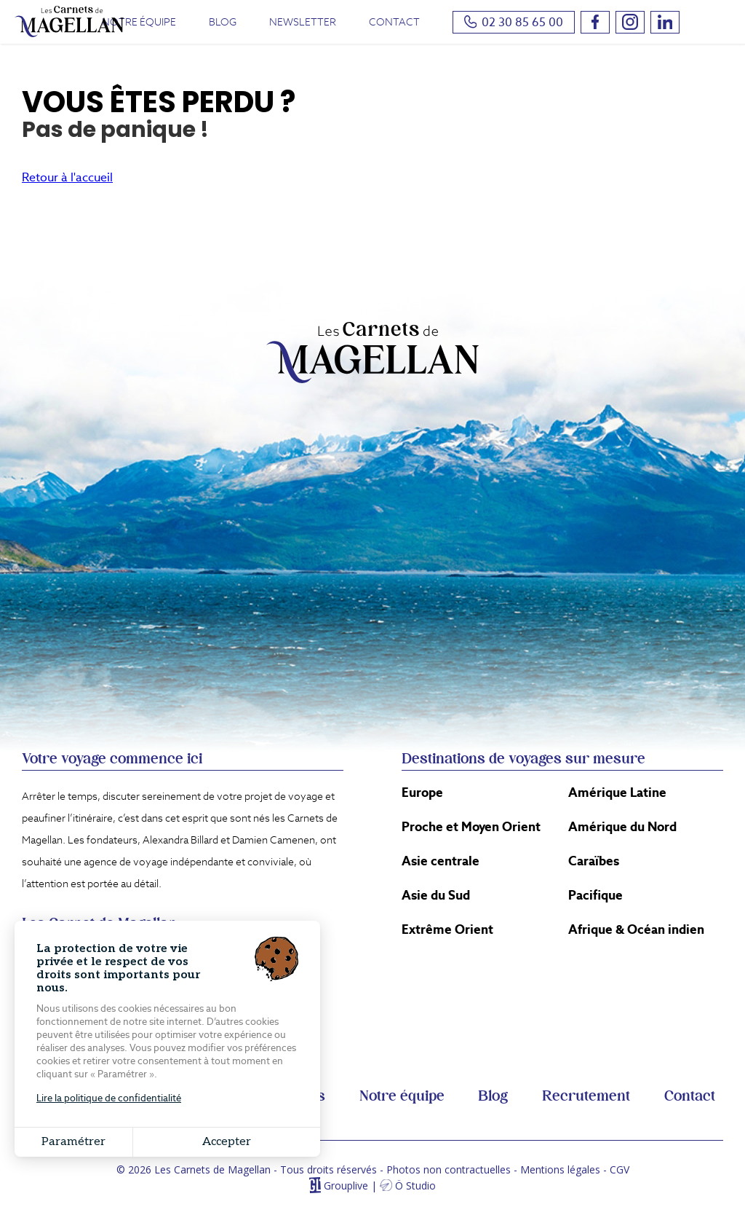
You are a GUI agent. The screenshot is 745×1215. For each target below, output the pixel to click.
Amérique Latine (617, 792)
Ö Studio (415, 1185)
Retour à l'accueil (67, 177)
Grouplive (346, 1185)
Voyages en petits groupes (117, 1096)
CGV (619, 1169)
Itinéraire (235, 939)
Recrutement (586, 1096)
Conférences (281, 1096)
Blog (222, 21)
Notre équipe (139, 21)
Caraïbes (593, 861)
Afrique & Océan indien (636, 929)
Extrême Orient (447, 929)
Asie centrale (440, 861)
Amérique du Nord (622, 826)
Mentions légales (560, 1169)
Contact (394, 21)
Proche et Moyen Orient (471, 826)
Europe (422, 792)
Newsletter (302, 21)
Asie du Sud (436, 895)
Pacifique (595, 895)
